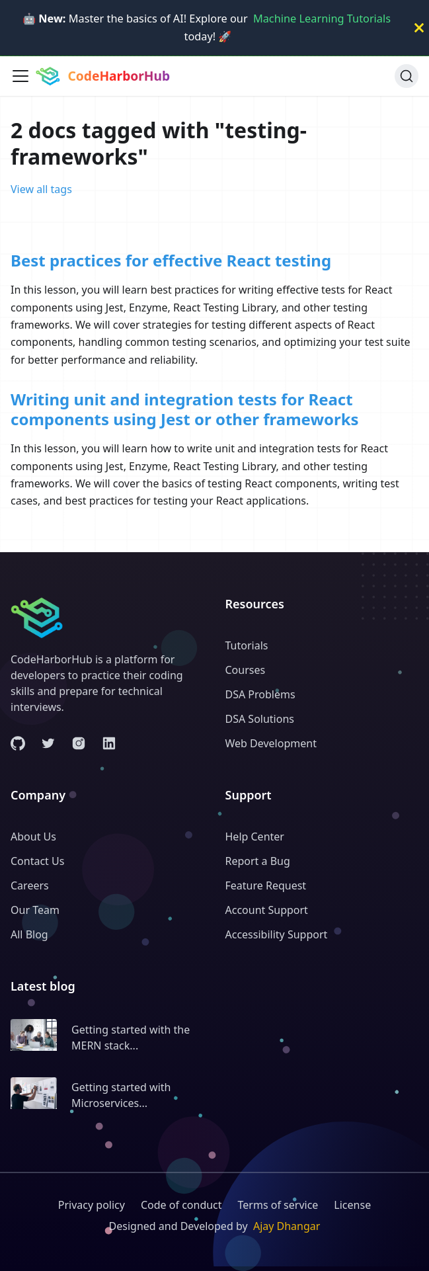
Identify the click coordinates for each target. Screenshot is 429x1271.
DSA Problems (260, 694)
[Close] (419, 28)
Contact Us (37, 861)
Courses (245, 670)
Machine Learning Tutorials (322, 18)
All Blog (29, 934)
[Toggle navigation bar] (20, 76)
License (352, 1205)
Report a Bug (257, 861)
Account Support (266, 910)
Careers (30, 885)
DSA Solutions (259, 719)
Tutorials (246, 645)
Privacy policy (91, 1205)
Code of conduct (181, 1205)
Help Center (254, 836)
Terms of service (278, 1205)
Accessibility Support (276, 934)
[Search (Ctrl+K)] (406, 76)
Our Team (35, 910)
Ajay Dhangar (287, 1226)
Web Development (271, 743)
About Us (33, 836)
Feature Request (266, 885)
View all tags (41, 189)
